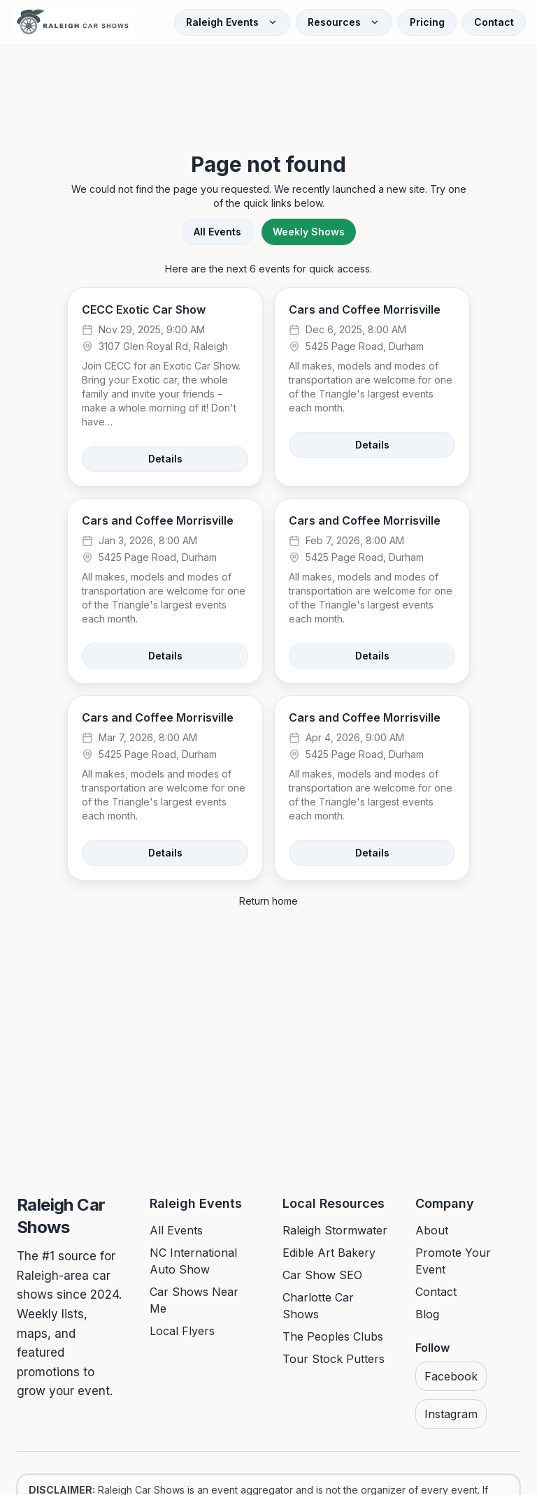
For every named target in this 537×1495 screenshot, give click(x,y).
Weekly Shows (309, 232)
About (431, 1230)
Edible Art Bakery (328, 1253)
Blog (427, 1314)
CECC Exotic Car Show (144, 309)
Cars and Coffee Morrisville (365, 309)
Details (165, 459)
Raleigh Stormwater (334, 1230)
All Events (217, 232)
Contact (494, 22)
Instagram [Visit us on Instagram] (451, 1414)
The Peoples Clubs (332, 1336)
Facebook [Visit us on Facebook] (451, 1376)
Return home (268, 901)
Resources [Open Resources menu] (344, 22)
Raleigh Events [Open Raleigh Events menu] (232, 22)
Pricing (427, 22)
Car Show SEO (322, 1275)
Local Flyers (182, 1331)
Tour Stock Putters (333, 1359)
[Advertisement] (268, 85)
